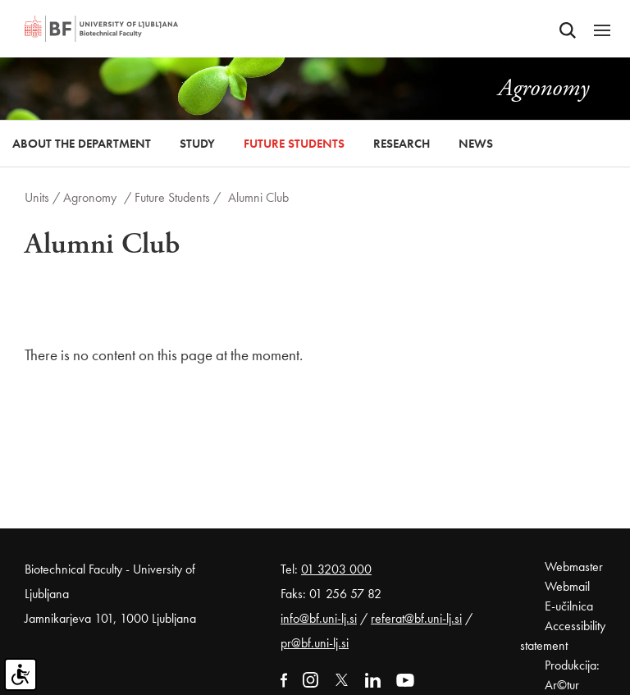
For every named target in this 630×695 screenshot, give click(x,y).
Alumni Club (258, 197)
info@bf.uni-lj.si (319, 618)
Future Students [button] (294, 143)
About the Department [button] (81, 143)
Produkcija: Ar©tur (572, 674)
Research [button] (401, 143)
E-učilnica (569, 606)
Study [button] (197, 143)
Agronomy (89, 197)
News (476, 143)
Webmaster (574, 566)
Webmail (567, 586)
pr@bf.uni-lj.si (315, 643)
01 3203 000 (336, 569)
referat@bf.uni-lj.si (416, 618)
